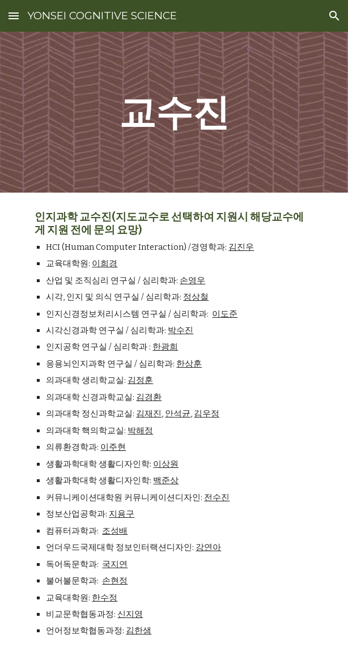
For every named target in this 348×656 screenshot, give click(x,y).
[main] (173, 111)
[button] (13, 15)
